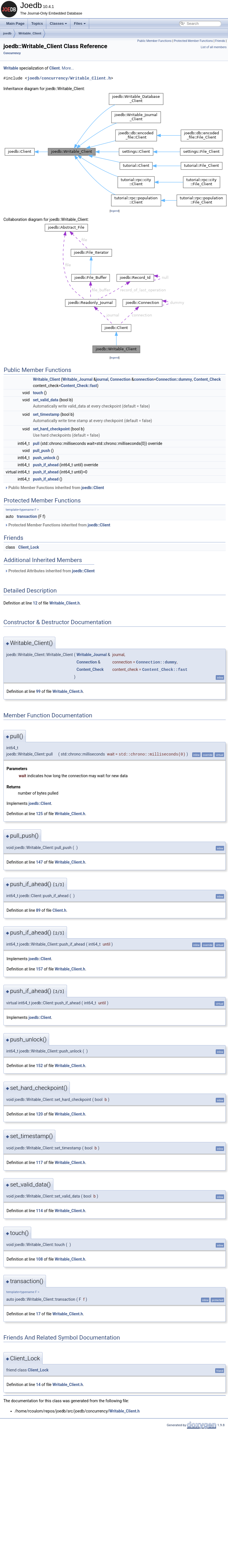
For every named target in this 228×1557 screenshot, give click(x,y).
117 (39, 1162)
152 (39, 1065)
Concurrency (12, 53)
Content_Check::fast (79, 385)
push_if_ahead (45, 465)
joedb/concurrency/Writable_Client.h (69, 78)
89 (38, 910)
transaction (27, 516)
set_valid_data (45, 400)
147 (39, 862)
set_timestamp (46, 414)
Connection (120, 379)
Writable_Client (29, 33)
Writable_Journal (77, 379)
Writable (10, 68)
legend (114, 210)
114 (39, 1210)
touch (38, 392)
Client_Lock (28, 547)
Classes (58, 23)
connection (144, 379)
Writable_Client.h (64, 603)
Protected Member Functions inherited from (57, 525)
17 (38, 1314)
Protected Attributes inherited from (50, 571)
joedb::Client (92, 487)
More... (68, 68)
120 (39, 1114)
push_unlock (44, 457)
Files (80, 23)
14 (38, 1384)
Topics (37, 23)
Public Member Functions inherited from (54, 487)
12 (35, 603)
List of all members (214, 47)
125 (39, 813)
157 (39, 969)
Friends (220, 41)
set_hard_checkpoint (51, 429)
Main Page (15, 23)
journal (102, 379)
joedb (7, 33)
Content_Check (207, 379)
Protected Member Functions (193, 41)
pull (36, 443)
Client (54, 68)
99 (38, 691)
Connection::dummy (174, 379)
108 (39, 1259)
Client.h (59, 910)
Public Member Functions (154, 41)
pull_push (41, 450)
